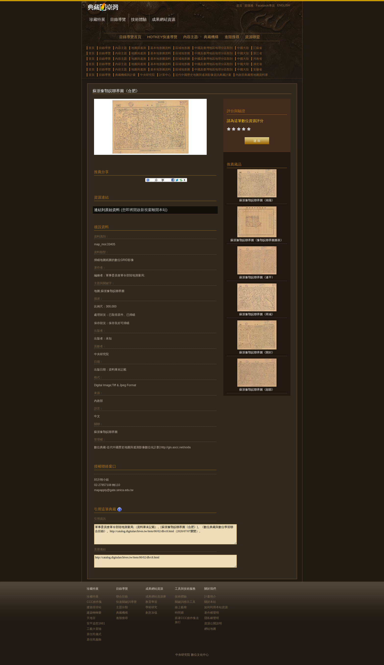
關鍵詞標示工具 (185, 602)
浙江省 (257, 53)
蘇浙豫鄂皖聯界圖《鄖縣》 (257, 389)
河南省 (257, 58)
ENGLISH (283, 5)
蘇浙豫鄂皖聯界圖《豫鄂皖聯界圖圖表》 (256, 240)
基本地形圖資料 (160, 48)
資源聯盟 (252, 37)
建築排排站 (94, 607)
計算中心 (165, 75)
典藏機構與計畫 (125, 75)
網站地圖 (210, 629)
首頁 (239, 5)
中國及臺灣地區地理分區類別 (213, 48)
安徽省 (257, 69)
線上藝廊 (181, 607)
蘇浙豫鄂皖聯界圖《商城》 (257, 314)
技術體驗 (139, 19)
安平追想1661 (96, 623)
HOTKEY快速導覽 (162, 37)
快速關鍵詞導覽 (126, 602)
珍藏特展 (97, 19)
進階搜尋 (232, 37)
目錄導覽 (118, 19)
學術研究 (151, 607)
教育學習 (151, 602)
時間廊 (179, 612)
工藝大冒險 (94, 629)
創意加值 (151, 612)
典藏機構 (211, 37)
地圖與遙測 (138, 48)
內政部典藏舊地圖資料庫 (252, 75)
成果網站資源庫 (155, 596)
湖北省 (257, 64)
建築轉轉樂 (94, 612)
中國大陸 (243, 48)
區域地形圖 (182, 48)
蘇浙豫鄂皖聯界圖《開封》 (257, 352)
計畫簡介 (210, 596)
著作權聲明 (211, 612)
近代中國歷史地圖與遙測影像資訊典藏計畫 (203, 75)
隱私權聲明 (211, 618)
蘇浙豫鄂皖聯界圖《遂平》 (257, 277)
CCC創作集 (94, 602)
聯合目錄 (122, 596)
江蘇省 (257, 48)
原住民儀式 (94, 634)
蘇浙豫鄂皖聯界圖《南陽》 (257, 200)
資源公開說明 (213, 623)
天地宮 (91, 618)
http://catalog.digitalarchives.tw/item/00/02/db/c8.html (165, 561)
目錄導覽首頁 (130, 37)
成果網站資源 (163, 19)
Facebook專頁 (265, 5)
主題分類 (122, 607)
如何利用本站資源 (216, 607)
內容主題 (190, 37)
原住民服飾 (94, 639)
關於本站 (210, 602)
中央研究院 (147, 75)
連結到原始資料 (107, 210)
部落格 (249, 5)
